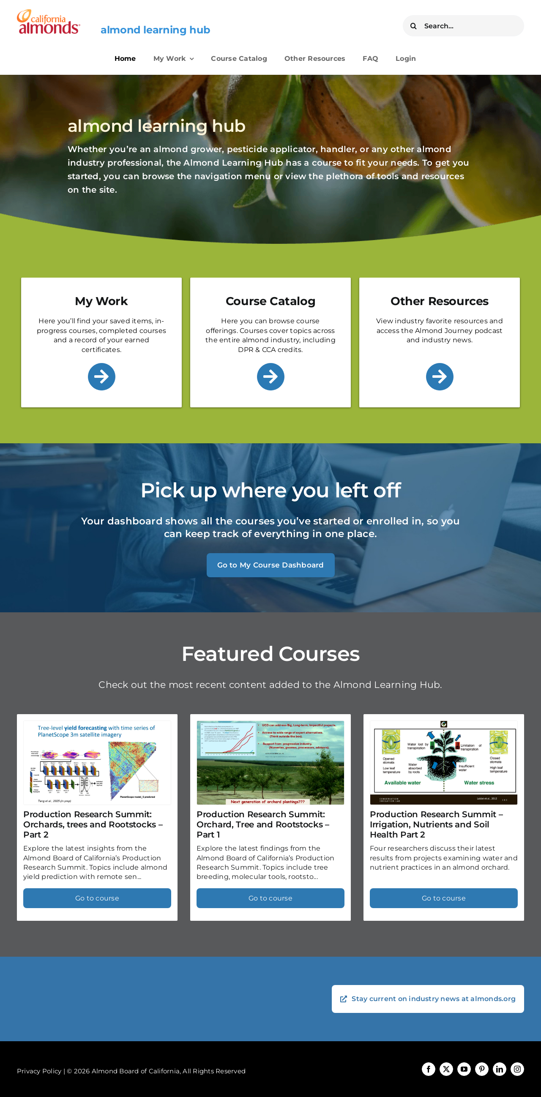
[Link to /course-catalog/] (270, 376)
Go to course (97, 898)
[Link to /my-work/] (101, 376)
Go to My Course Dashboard (270, 565)
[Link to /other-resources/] (440, 376)
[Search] (413, 25)
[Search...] (463, 25)
